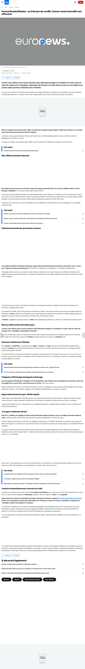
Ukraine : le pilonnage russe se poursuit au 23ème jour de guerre (23, 223)
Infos (6, 7)
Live (80, 2)
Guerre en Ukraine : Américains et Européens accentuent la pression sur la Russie (29, 372)
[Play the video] (42, 42)
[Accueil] (2, 7)
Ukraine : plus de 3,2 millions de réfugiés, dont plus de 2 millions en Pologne (27, 213)
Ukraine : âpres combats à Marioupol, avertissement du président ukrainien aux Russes (30, 218)
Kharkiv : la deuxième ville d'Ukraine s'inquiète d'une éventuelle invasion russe (25, 573)
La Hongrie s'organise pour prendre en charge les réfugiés (21, 479)
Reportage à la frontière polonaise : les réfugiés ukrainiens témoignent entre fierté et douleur (32, 483)
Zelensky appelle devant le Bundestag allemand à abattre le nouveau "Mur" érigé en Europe (31, 367)
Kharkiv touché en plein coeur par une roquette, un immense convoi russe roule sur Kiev (28, 568)
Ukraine (17, 7)
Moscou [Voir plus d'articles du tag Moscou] (6, 579)
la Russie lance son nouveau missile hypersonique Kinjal (21, 150)
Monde (11, 7)
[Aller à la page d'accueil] (6, 2)
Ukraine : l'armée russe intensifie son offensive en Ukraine (19, 564)
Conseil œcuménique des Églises (70, 498)
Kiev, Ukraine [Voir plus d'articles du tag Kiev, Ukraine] (49, 579)
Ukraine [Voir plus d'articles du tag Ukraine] (16, 579)
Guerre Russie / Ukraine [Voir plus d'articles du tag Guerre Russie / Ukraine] (32, 579)
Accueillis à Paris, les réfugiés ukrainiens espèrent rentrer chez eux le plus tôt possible (30, 474)
